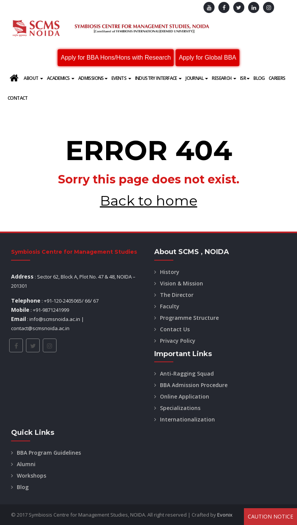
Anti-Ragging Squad (187, 373)
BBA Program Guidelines (49, 452)
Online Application (184, 396)
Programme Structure (189, 317)
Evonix (224, 514)
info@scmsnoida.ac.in (54, 319)
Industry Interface (158, 78)
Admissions (93, 78)
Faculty (169, 306)
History (169, 271)
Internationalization (187, 419)
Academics (60, 78)
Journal (197, 78)
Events (121, 78)
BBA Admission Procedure (194, 385)
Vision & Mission (181, 283)
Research (224, 78)
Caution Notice (270, 516)
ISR (245, 78)
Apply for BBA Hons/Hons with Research (116, 57)
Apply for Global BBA (207, 57)
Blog (259, 78)
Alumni (26, 464)
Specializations (180, 408)
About (33, 78)
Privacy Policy (177, 340)
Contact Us (175, 329)
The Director (177, 294)
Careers (277, 78)
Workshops (31, 475)
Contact (18, 98)
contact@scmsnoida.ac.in (40, 328)
